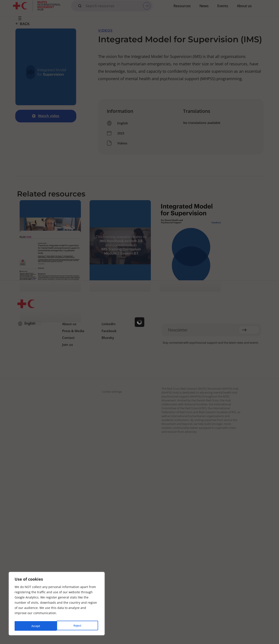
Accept (78, 626)
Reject (35, 626)
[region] (57, 604)
